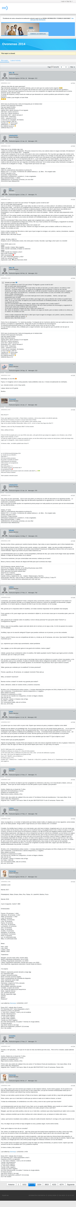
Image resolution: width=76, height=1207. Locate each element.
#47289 (73, 597)
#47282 (73, 146)
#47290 (73, 722)
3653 (47, 1185)
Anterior (11, 1185)
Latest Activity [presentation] (15, 60)
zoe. (10, 189)
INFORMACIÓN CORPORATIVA (37, 1195)
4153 (54, 1185)
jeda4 (11, 711)
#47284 (73, 278)
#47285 (73, 375)
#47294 (73, 1046)
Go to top (71, 1195)
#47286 (73, 410)
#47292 (73, 819)
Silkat (11, 365)
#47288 (73, 541)
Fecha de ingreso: (14, 78)
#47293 (73, 882)
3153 (32, 1185)
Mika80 (11, 530)
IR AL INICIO (62, 1195)
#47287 (73, 495)
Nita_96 (11, 72)
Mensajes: (31, 78)
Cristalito (12, 769)
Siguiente (71, 1185)
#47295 (73, 1085)
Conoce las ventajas (38, 34)
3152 (24, 1185)
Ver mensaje (16, 282)
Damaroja (12, 871)
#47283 (73, 199)
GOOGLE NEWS (52, 1195)
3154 (39, 1185)
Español (5, 1195)
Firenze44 (12, 399)
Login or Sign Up (67, 1)
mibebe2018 (13, 135)
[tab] (15, 60)
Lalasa (11, 587)
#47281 (73, 83)
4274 (62, 1185)
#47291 (73, 779)
